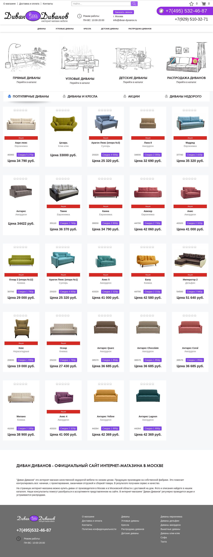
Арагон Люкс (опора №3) (105, 142)
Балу (148, 279)
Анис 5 (106, 279)
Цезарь (63, 142)
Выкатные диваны (170, 529)
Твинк (63, 211)
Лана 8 (148, 142)
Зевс (21, 348)
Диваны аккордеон (171, 525)
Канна (105, 211)
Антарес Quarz (105, 348)
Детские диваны (110, 29)
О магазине (9, 4)
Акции (134, 96)
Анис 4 (63, 416)
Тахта (164, 541)
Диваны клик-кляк (170, 533)
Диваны (41, 29)
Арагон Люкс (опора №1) (63, 279)
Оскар (63, 348)
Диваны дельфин (170, 520)
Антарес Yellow (105, 416)
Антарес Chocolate (148, 348)
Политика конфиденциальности (99, 529)
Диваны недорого (186, 96)
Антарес (21, 211)
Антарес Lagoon (148, 416)
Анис (190, 211)
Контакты (48, 4)
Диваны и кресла (82, 96)
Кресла (87, 29)
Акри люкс (21, 142)
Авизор (148, 211)
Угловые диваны (65, 29)
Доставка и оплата (29, 4)
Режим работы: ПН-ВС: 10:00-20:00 (93, 18)
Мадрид (190, 142)
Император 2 (190, 279)
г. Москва (123, 14)
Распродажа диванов (139, 29)
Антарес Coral (190, 348)
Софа (164, 537)
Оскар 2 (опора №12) (21, 279)
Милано (21, 416)
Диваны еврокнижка (171, 516)
